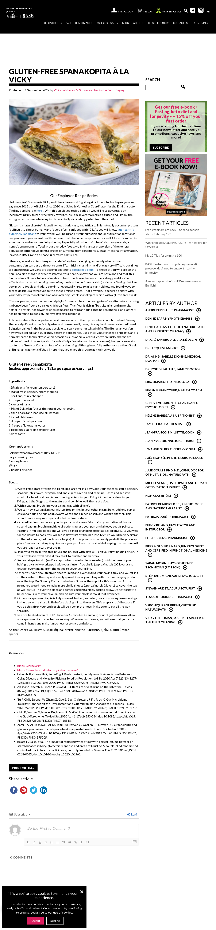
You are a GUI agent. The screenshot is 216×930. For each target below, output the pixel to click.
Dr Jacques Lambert (161, 348)
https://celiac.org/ (29, 666)
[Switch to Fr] (208, 11)
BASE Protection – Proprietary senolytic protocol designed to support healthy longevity (171, 268)
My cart (145, 10)
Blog (125, 23)
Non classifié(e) (158, 495)
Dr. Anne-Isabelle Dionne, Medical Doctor (173, 358)
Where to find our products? (151, 23)
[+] (87, 841)
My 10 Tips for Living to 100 (163, 255)
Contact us (180, 23)
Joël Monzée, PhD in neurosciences (174, 457)
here (39, 210)
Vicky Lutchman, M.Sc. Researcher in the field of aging (89, 90)
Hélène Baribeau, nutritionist (170, 415)
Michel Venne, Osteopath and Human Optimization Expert (176, 485)
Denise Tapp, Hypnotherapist (169, 318)
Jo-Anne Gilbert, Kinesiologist (170, 449)
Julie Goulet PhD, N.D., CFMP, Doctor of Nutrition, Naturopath (174, 472)
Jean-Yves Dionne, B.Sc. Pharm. (169, 441)
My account (126, 11)
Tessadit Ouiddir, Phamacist (169, 597)
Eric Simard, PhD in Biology (167, 382)
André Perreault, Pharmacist (169, 310)
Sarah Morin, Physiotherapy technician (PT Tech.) (169, 565)
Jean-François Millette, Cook (169, 432)
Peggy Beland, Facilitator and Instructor (170, 527)
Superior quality (107, 23)
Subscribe (161, 147)
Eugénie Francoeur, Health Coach (173, 390)
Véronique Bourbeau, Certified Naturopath (170, 607)
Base (68, 23)
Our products (53, 23)
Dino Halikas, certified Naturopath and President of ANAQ (175, 329)
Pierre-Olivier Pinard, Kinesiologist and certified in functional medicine (176, 548)
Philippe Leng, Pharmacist (166, 538)
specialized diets (83, 269)
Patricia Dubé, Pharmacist (167, 516)
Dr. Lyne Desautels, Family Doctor (173, 369)
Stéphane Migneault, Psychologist (174, 575)
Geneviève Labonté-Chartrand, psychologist (171, 405)
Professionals (168, 11)
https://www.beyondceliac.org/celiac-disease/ (47, 670)
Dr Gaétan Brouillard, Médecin (171, 339)
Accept (35, 920)
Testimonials (199, 23)
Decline (55, 920)
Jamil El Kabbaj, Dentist (164, 424)
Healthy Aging (84, 23)
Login (132, 814)
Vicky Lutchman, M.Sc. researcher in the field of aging (175, 620)
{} (81, 841)
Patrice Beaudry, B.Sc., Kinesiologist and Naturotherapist (174, 506)
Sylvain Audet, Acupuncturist (170, 588)
